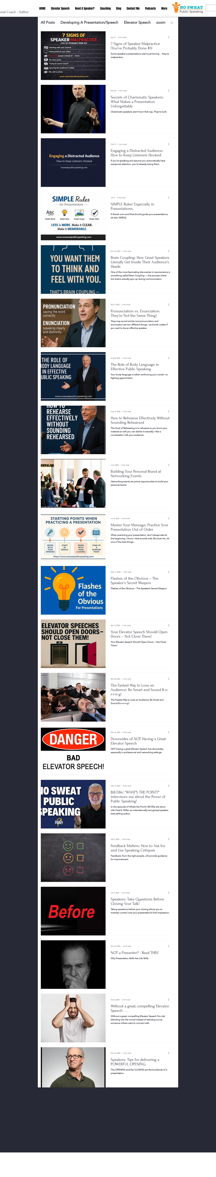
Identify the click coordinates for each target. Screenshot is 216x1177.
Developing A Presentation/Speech (89, 22)
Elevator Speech (137, 22)
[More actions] (169, 37)
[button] (171, 22)
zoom (160, 22)
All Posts (48, 22)
